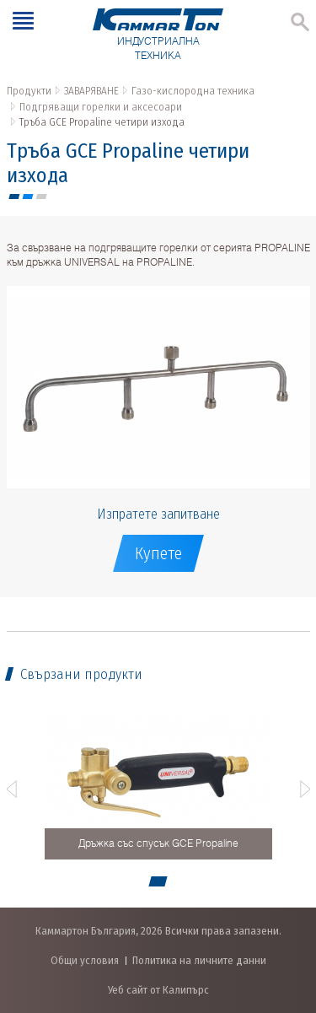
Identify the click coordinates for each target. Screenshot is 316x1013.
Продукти (29, 90)
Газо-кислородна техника (192, 90)
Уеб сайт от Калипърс (158, 989)
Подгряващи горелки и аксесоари (100, 106)
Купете (158, 553)
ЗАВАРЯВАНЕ (91, 90)
